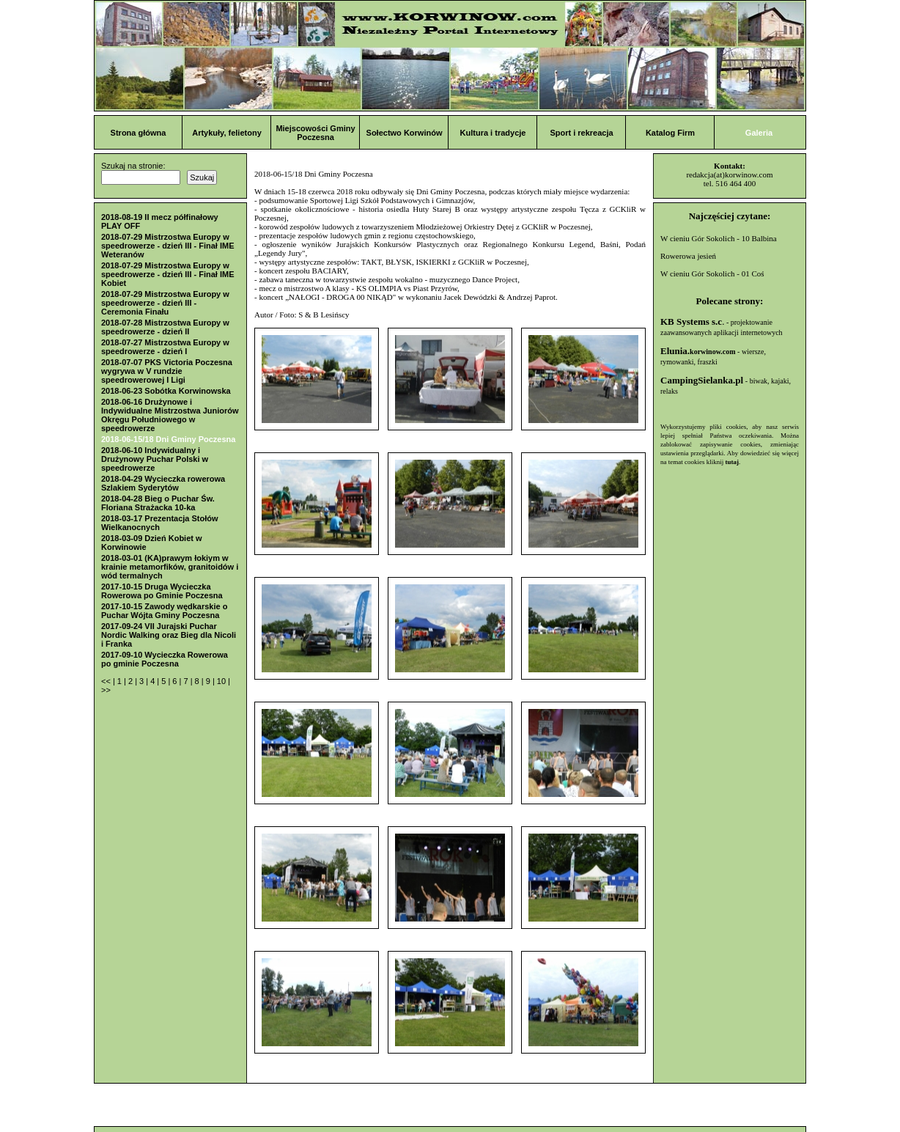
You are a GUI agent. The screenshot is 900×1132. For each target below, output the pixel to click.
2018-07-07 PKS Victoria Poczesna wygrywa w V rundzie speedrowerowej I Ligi (166, 371)
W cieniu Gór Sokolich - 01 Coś (712, 273)
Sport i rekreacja (581, 132)
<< (107, 681)
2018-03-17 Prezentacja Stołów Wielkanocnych (159, 523)
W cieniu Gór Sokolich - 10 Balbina (718, 238)
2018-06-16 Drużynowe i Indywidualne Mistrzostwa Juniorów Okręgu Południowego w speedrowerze (170, 415)
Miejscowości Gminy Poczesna (315, 133)
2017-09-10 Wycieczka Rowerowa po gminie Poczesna (164, 659)
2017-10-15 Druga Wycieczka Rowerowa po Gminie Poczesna (162, 591)
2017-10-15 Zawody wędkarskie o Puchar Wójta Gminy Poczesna (164, 611)
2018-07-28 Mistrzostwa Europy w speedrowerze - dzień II (165, 327)
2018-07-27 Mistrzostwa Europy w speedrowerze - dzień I (165, 347)
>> (106, 690)
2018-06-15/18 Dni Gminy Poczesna (168, 439)
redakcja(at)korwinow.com (729, 174)
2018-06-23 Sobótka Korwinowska (166, 390)
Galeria (758, 132)
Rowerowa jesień (688, 255)
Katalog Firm (670, 132)
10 (222, 681)
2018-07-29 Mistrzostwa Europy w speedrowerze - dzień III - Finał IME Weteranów (168, 245)
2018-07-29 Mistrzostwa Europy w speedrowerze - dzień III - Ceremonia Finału (165, 303)
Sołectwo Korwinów (404, 132)
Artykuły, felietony (227, 132)
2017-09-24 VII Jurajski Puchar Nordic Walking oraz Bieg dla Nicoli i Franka (168, 635)
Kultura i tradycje (493, 132)
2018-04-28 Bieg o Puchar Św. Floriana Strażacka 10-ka (158, 503)
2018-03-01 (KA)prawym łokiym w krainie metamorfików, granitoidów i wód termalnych (169, 567)
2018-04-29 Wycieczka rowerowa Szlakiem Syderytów (163, 483)
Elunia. (698, 350)
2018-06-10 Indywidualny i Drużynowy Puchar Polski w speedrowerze (154, 459)
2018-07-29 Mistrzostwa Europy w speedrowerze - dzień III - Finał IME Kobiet (168, 274)
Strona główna (138, 132)
